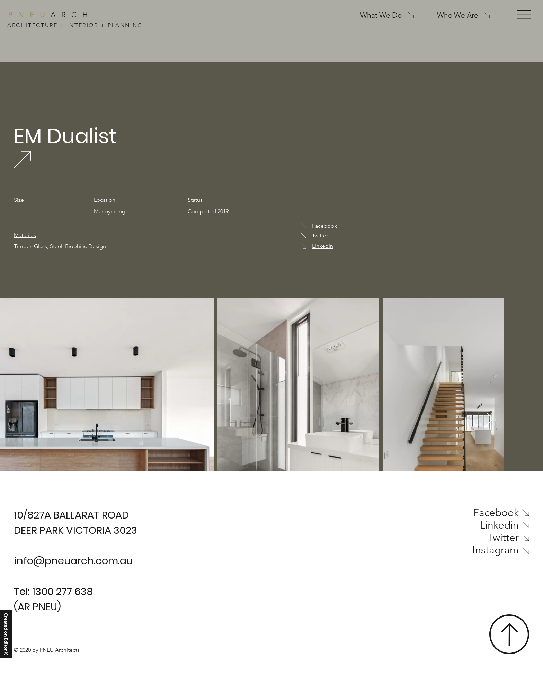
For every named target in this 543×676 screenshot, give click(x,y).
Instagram (495, 550)
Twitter (320, 235)
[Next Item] (490, 419)
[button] (524, 14)
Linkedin (322, 246)
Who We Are (457, 15)
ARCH (51, 14)
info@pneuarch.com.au (73, 560)
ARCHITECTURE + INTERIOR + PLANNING (75, 25)
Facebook (324, 226)
